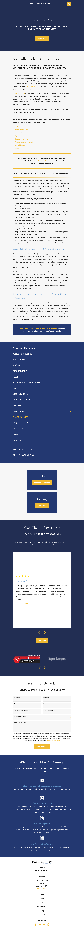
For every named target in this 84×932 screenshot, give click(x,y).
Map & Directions (42, 889)
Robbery (18, 148)
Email (45, 704)
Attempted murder (21, 130)
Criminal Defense (42, 907)
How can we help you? (19, 723)
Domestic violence (21, 139)
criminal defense (33, 86)
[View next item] (44, 633)
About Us (42, 903)
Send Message (42, 747)
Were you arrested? (49, 710)
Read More (42, 640)
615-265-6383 (42, 870)
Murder (17, 127)
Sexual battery (20, 145)
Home (42, 899)
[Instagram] (48, 925)
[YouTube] (40, 925)
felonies (23, 81)
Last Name (46, 698)
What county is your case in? (21, 710)
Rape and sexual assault (24, 142)
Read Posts (42, 506)
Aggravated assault (22, 136)
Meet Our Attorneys (42, 483)
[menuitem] (41, 354)
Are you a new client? (19, 716)
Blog (42, 911)
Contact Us (42, 39)
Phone (15, 704)
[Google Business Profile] (44, 925)
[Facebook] (36, 925)
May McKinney (20, 93)
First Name (16, 698)
